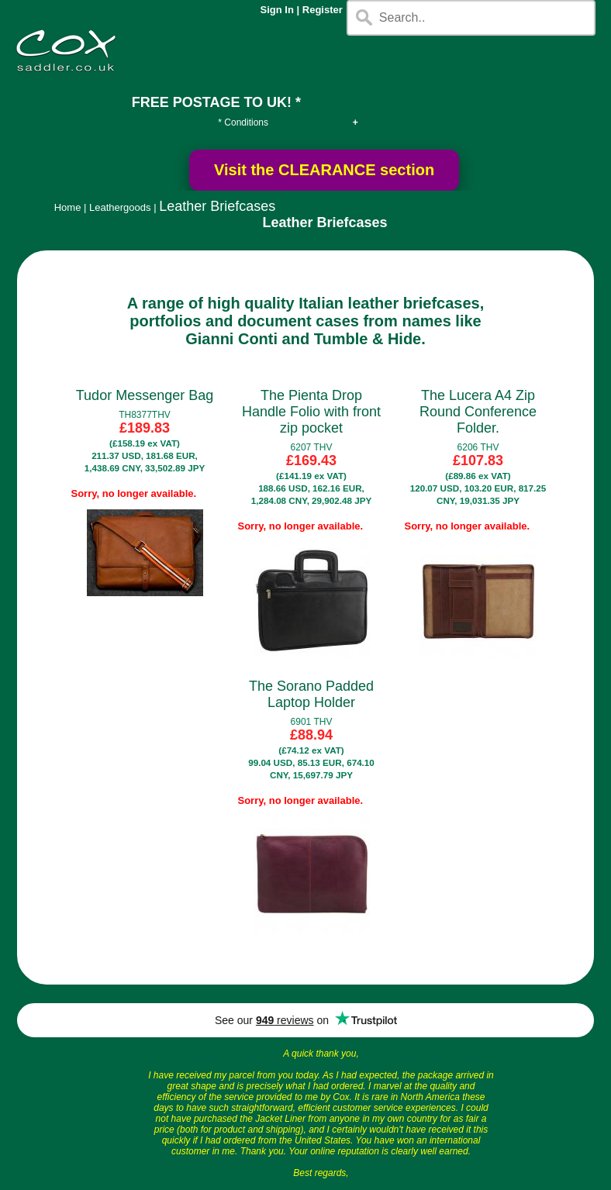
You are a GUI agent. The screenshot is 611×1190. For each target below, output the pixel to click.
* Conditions (243, 122)
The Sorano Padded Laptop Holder (311, 694)
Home (67, 207)
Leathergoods (120, 207)
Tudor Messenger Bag (144, 395)
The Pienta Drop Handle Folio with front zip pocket (311, 412)
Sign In (277, 10)
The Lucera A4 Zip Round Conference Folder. (478, 412)
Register (322, 10)
